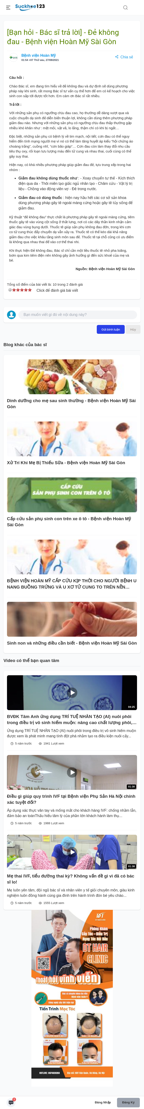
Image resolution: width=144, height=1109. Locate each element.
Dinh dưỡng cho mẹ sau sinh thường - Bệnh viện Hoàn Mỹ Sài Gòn (71, 403)
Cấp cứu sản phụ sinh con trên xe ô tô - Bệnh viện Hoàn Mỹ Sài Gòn (69, 521)
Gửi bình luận (110, 329)
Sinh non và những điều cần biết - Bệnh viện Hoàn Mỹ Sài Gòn (72, 643)
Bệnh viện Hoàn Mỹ (38, 55)
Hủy (133, 329)
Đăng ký (128, 1102)
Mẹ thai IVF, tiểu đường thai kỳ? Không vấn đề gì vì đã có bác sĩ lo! (70, 879)
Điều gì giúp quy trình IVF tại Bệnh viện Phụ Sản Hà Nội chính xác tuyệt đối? (71, 799)
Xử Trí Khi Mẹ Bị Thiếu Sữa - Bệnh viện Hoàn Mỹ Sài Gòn (66, 462)
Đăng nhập (103, 1102)
